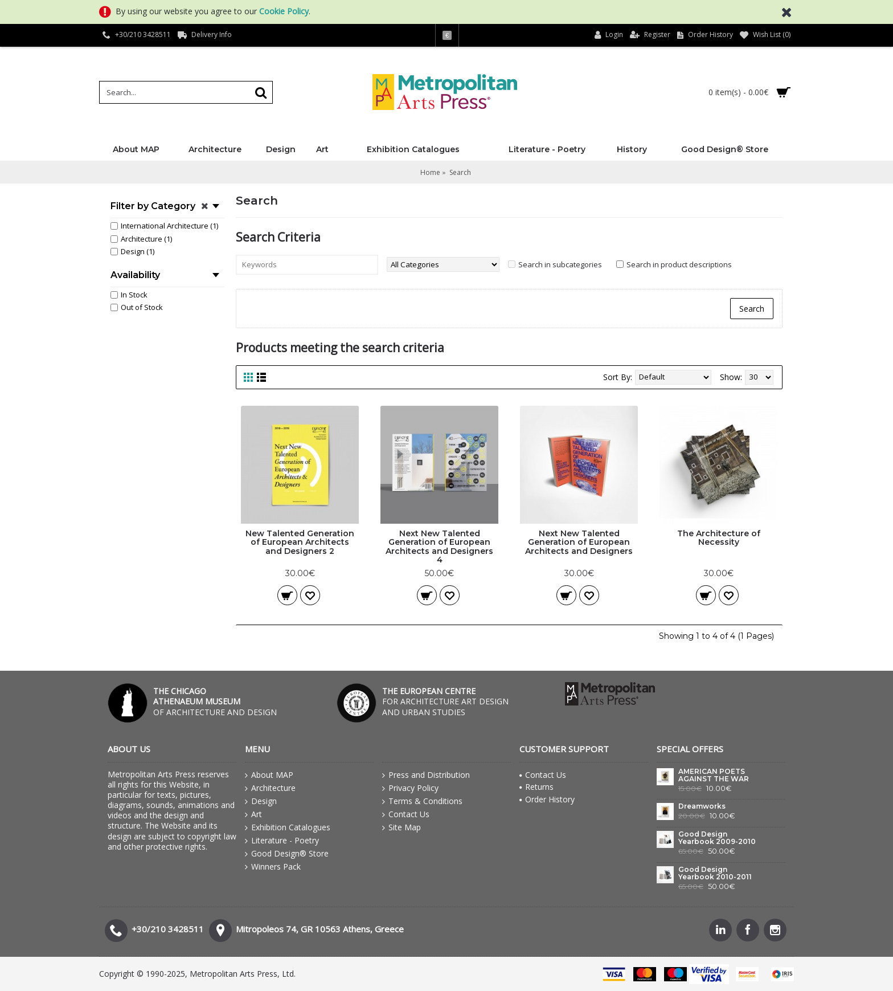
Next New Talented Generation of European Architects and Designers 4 (439, 546)
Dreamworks (702, 806)
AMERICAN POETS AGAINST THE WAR (713, 775)
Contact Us (405, 814)
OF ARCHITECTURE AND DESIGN (215, 701)
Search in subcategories (560, 264)
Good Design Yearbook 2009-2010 (717, 838)
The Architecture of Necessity (718, 537)
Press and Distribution (426, 775)
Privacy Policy (410, 788)
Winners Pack (273, 866)
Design (261, 801)
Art (253, 814)
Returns (536, 786)
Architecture (270, 788)
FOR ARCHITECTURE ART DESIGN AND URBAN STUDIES (445, 701)
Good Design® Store (287, 853)
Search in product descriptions (679, 264)
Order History (547, 799)
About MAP (269, 775)
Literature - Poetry (282, 840)
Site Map (401, 827)
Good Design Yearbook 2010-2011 (715, 873)
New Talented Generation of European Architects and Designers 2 (299, 542)
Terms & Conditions (422, 801)
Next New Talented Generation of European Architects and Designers (579, 542)
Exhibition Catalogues (287, 827)
